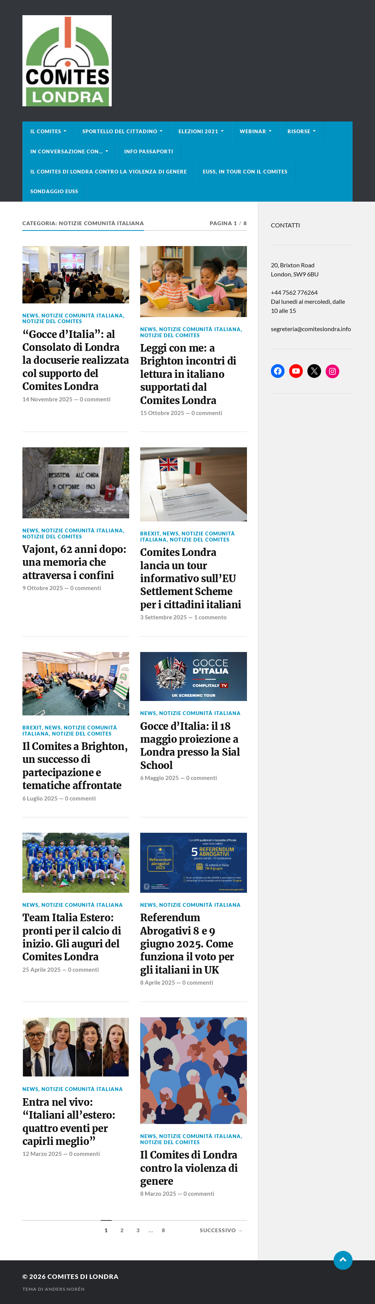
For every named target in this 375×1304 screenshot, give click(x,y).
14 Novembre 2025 (47, 399)
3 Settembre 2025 (163, 617)
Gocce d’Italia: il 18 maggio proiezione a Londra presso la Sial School (190, 746)
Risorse (299, 131)
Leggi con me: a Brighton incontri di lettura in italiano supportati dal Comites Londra (188, 374)
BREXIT (150, 533)
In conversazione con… (66, 151)
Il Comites (45, 131)
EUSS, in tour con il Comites (245, 172)
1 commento (210, 617)
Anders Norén (65, 1289)
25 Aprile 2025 (41, 969)
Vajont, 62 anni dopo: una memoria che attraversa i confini (74, 562)
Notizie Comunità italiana (82, 316)
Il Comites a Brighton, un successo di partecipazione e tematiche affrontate (75, 766)
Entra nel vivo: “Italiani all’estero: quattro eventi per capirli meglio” (69, 1122)
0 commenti (95, 399)
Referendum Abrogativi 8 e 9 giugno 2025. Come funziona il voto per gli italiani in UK (187, 944)
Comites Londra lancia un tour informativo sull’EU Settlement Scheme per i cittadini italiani (190, 578)
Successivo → (221, 1230)
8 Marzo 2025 (158, 1193)
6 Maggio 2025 (159, 777)
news (30, 316)
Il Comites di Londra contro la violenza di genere (108, 172)
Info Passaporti (148, 151)
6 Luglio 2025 (40, 798)
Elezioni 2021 (198, 131)
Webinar (253, 131)
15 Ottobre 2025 (162, 412)
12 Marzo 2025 (42, 1153)
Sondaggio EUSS (54, 191)
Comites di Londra (83, 1276)
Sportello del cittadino (119, 131)
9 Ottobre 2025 (42, 587)
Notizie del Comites (52, 321)
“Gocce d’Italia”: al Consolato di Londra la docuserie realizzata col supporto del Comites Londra (75, 360)
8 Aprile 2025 (157, 982)
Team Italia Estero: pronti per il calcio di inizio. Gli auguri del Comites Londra (71, 937)
